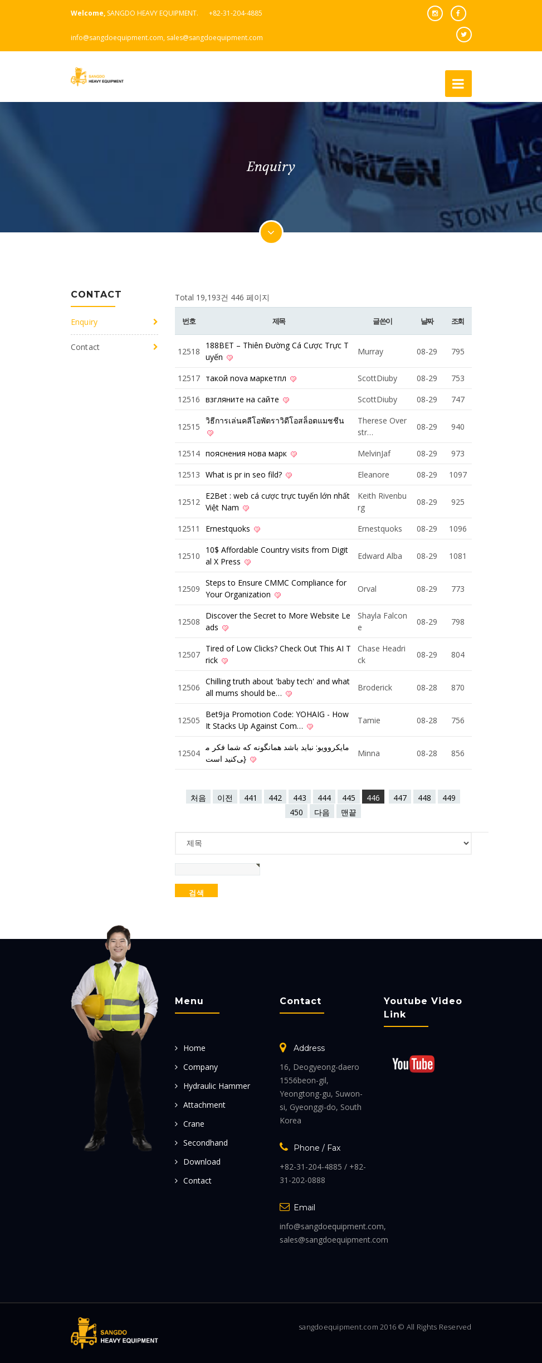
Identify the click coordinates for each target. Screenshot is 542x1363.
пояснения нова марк (247, 453)
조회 (457, 321)
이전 (225, 797)
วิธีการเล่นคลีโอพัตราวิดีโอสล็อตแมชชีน (275, 420)
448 (424, 797)
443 (299, 797)
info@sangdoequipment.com (117, 37)
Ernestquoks (229, 528)
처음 (198, 797)
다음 (322, 812)
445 (348, 797)
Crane (193, 1123)
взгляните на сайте (243, 399)
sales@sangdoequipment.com (215, 37)
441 (250, 797)
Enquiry (84, 322)
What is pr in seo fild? (245, 474)
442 (275, 797)
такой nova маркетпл (247, 378)
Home (194, 1048)
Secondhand (205, 1142)
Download (202, 1161)
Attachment (204, 1104)
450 (296, 812)
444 (324, 797)
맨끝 (349, 812)
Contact (85, 347)
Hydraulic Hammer (216, 1085)
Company (200, 1067)
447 (400, 797)
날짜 (427, 321)
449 (449, 797)
